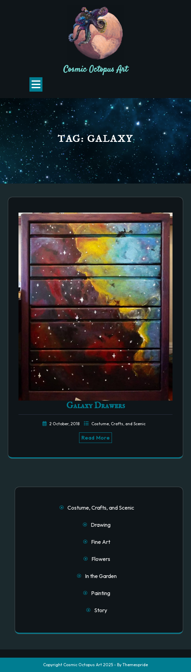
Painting (100, 593)
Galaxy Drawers (95, 405)
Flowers (100, 558)
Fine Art (100, 541)
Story (100, 610)
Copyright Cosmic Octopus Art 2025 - (79, 664)
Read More (95, 437)
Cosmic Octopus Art (95, 70)
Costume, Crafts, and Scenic (118, 423)
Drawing (101, 524)
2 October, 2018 (64, 423)
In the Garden (101, 576)
